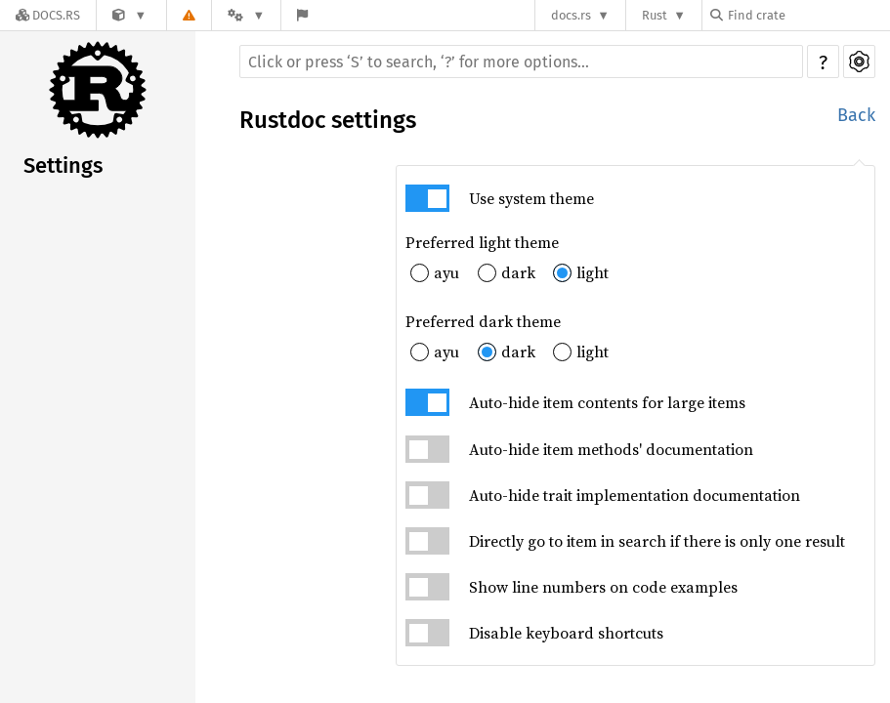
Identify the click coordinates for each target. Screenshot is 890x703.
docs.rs (571, 15)
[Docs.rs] (48, 15)
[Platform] (246, 15)
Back (856, 115)
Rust (654, 15)
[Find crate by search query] (808, 15)
